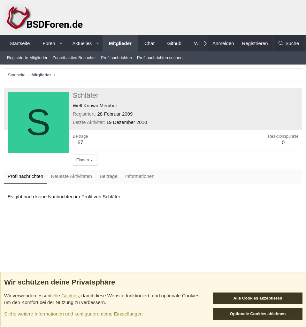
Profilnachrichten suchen (159, 57)
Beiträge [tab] (110, 177)
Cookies (70, 295)
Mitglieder (120, 43)
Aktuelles (82, 43)
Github (174, 43)
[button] (61, 43)
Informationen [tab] (141, 177)
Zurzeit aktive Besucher (74, 57)
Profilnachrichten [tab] (26, 177)
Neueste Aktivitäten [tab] (72, 177)
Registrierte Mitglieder (27, 57)
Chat (149, 43)
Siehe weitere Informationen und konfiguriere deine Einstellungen (73, 313)
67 (81, 143)
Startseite (20, 43)
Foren (48, 43)
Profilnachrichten (116, 57)
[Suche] (288, 43)
